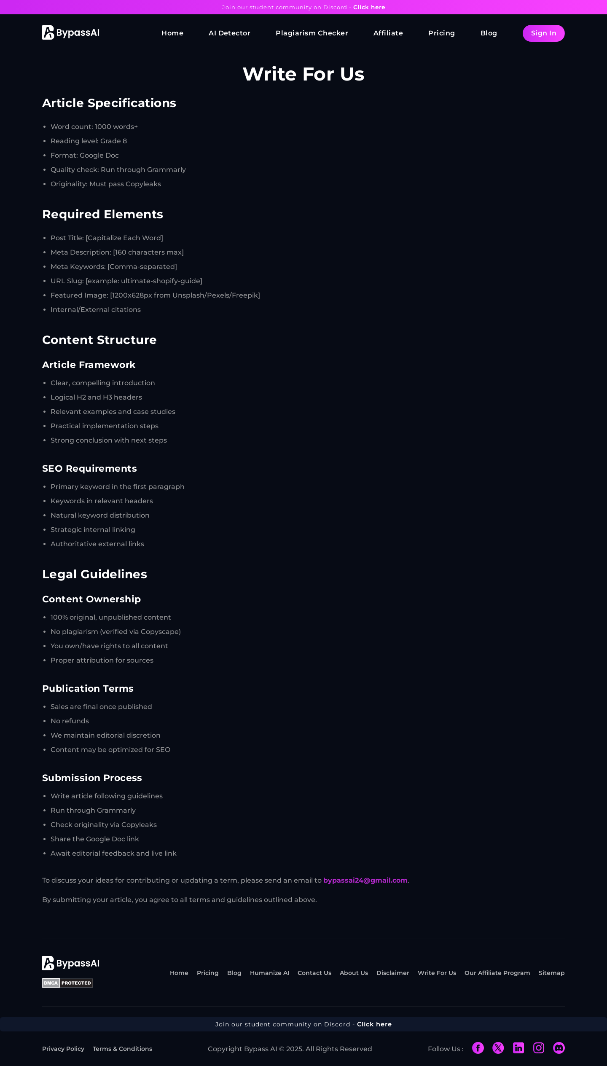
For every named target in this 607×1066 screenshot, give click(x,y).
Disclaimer (392, 973)
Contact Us (314, 973)
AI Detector (229, 33)
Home (172, 33)
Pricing (441, 33)
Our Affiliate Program (497, 973)
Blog (489, 33)
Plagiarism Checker (312, 33)
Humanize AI (269, 973)
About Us (354, 973)
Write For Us (437, 973)
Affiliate (388, 33)
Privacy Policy (63, 1049)
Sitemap (552, 973)
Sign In (543, 33)
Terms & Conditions (122, 1049)
